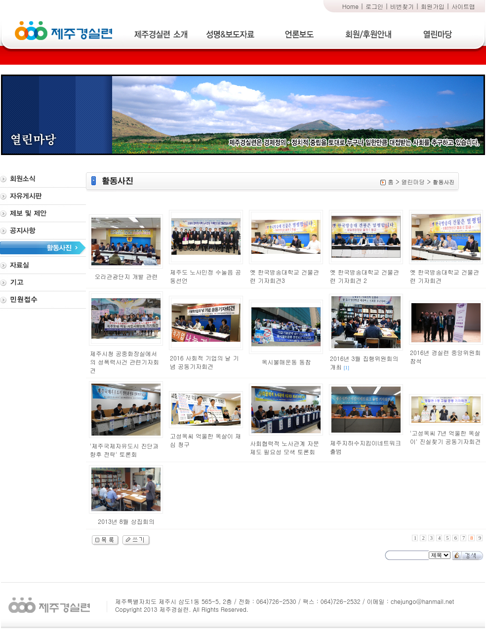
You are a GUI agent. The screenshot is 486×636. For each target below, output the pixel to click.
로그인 (374, 6)
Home (350, 6)
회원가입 (433, 6)
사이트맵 (463, 6)
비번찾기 (402, 6)
